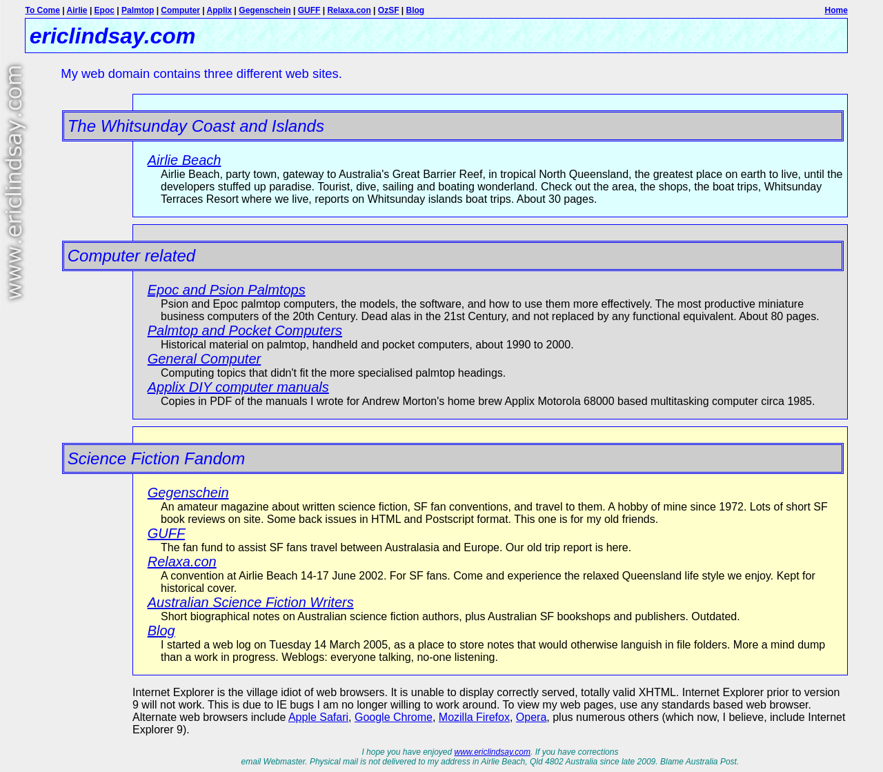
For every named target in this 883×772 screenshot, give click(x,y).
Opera (531, 717)
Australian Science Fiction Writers (251, 602)
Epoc (105, 10)
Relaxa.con (348, 10)
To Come (42, 10)
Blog (415, 10)
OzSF (388, 10)
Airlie (77, 10)
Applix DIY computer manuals (238, 387)
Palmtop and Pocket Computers (245, 330)
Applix (219, 10)
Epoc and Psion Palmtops (227, 289)
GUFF (309, 10)
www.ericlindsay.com (492, 752)
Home (835, 10)
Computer (180, 10)
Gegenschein (264, 10)
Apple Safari (318, 717)
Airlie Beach (184, 160)
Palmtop (137, 10)
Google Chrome (394, 717)
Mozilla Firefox (474, 717)
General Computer (204, 358)
